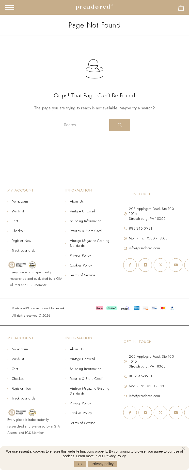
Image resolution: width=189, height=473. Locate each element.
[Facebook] (130, 265)
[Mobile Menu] (9, 7)
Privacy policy (103, 464)
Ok (80, 464)
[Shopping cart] (181, 8)
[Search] (119, 125)
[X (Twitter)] (160, 265)
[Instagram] (145, 265)
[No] (183, 447)
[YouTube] (175, 265)
